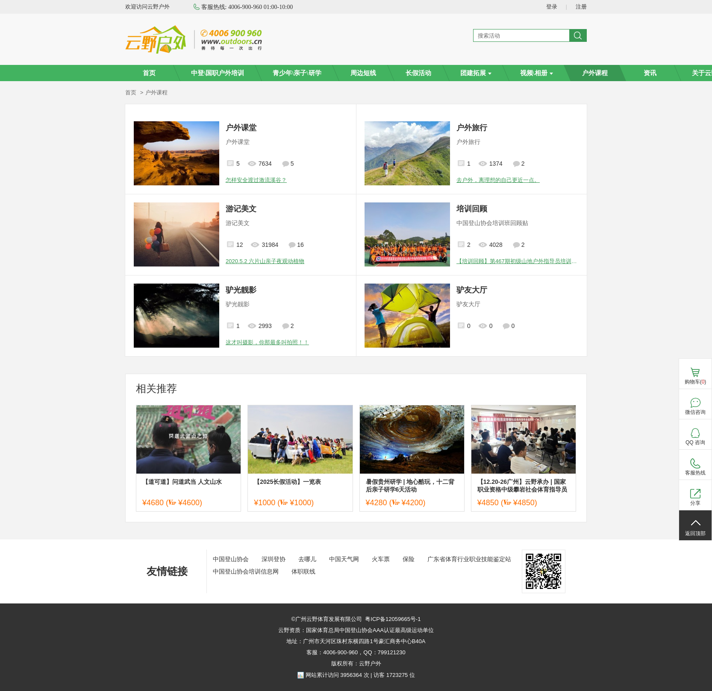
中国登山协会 (231, 559)
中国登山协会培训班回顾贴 (492, 223)
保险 (409, 559)
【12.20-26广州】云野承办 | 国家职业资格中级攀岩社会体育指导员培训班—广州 (522, 485)
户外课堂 (241, 127)
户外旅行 (471, 127)
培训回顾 (471, 209)
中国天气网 (344, 559)
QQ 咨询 (695, 442)
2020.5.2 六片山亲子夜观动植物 (265, 261)
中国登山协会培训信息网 (246, 571)
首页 (149, 73)
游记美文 (241, 209)
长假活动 (418, 73)
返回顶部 (695, 533)
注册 (581, 6)
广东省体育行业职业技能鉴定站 (469, 559)
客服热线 (695, 473)
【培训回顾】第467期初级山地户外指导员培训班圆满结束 (517, 261)
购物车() (695, 382)
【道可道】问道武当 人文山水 (182, 481)
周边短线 (363, 73)
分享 (695, 503)
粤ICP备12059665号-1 (393, 619)
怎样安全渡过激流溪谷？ (256, 180)
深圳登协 (273, 559)
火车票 (381, 559)
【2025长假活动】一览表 (287, 481)
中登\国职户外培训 (217, 73)
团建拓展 (475, 73)
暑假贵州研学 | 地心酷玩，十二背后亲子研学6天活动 (410, 485)
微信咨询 (695, 412)
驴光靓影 (241, 290)
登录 (551, 6)
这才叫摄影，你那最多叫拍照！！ (267, 342)
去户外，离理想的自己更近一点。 (498, 180)
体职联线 (303, 571)
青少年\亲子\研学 (297, 73)
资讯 (650, 73)
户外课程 (595, 73)
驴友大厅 (471, 290)
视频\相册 (536, 73)
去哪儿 (307, 559)
